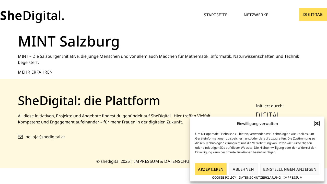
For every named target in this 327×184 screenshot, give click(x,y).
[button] (316, 123)
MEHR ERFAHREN (35, 72)
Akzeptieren (211, 169)
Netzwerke (256, 15)
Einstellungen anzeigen (290, 169)
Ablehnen (243, 169)
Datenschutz (179, 161)
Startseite (215, 15)
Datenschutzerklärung (260, 177)
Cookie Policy (224, 177)
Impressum (293, 177)
